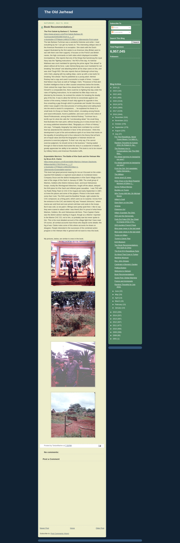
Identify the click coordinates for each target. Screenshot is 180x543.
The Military (119, 174)
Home (72, 528)
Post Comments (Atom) (60, 534)
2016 (115, 114)
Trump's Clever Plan (122, 239)
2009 (115, 332)
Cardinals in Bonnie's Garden (126, 264)
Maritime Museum (122, 258)
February (119, 305)
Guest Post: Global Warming (126, 278)
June (117, 291)
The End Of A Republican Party (127, 251)
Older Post (100, 528)
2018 (115, 108)
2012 (115, 322)
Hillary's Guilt (120, 199)
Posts (115, 28)
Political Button (120, 268)
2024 (115, 88)
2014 (115, 315)
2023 (115, 91)
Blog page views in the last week (127, 228)
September (119, 127)
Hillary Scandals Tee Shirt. (125, 213)
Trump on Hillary (121, 235)
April (117, 298)
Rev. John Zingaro (122, 261)
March (118, 301)
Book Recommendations (124, 274)
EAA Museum (120, 242)
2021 (115, 98)
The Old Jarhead (58, 12)
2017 (115, 111)
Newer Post (44, 528)
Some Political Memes (123, 187)
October (118, 124)
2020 (115, 101)
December (119, 117)
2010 (115, 329)
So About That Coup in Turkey (126, 254)
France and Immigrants (124, 281)
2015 (115, 312)
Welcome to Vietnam (123, 271)
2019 (115, 104)
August (118, 131)
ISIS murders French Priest (125, 225)
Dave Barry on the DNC (124, 203)
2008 (115, 335)
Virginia (118, 206)
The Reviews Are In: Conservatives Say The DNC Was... (127, 151)
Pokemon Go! (120, 209)
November (119, 121)
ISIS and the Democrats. (124, 216)
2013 (115, 319)
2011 (115, 325)
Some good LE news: (123, 178)
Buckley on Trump (122, 190)
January (118, 308)
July (117, 134)
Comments (117, 32)
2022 (115, 94)
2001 (115, 339)
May (117, 295)
